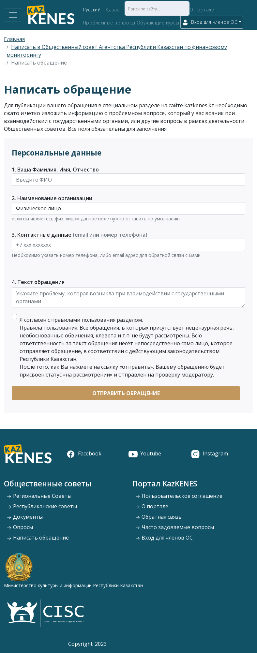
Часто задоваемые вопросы (174, 527)
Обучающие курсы (158, 23)
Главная (14, 39)
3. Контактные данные (79, 234)
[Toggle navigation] (13, 15)
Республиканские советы (42, 506)
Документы (25, 516)
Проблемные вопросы (109, 23)
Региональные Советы (39, 495)
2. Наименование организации (52, 198)
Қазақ (112, 10)
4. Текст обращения (38, 282)
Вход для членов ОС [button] (209, 22)
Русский (92, 10)
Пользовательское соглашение (178, 495)
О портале (201, 10)
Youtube (144, 453)
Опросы (20, 527)
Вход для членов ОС (164, 537)
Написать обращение (38, 537)
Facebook (83, 453)
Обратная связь (158, 516)
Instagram (209, 453)
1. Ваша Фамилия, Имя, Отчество (55, 169)
